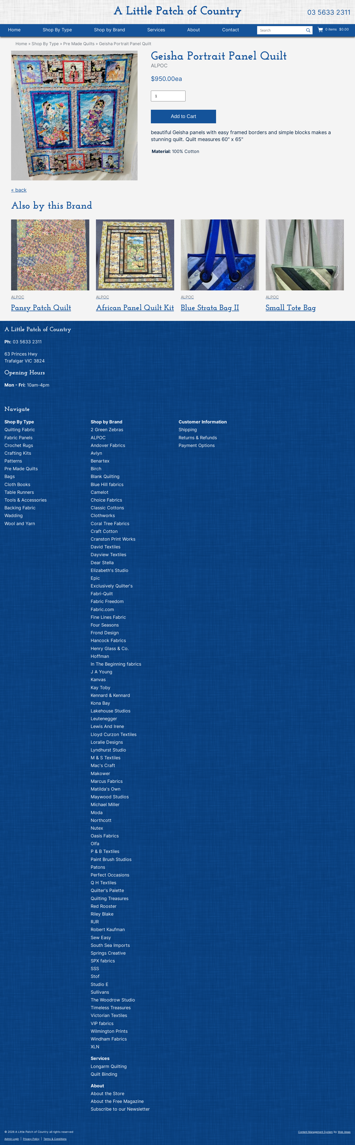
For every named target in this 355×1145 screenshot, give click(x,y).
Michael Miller (105, 804)
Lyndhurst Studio (108, 750)
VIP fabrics (102, 1023)
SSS (95, 968)
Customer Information (203, 422)
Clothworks (103, 515)
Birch (96, 468)
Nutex (97, 828)
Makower (100, 773)
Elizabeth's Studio (109, 570)
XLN (95, 1046)
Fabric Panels (18, 437)
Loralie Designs (107, 742)
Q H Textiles (103, 882)
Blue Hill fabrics (107, 484)
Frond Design (105, 632)
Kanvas (98, 679)
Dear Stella (102, 562)
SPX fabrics (103, 960)
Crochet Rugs (18, 445)
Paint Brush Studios (111, 859)
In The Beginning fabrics (116, 664)
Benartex (100, 461)
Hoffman (100, 656)
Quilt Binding (104, 1074)
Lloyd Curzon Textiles (113, 734)
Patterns (13, 461)
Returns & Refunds (198, 437)
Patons (98, 867)
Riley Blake (102, 914)
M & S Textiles (105, 757)
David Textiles (105, 547)
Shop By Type (57, 29)
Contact (230, 29)
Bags (9, 476)
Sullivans (100, 992)
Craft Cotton (104, 531)
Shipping (188, 429)
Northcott (101, 820)
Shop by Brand (109, 29)
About (193, 29)
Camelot (99, 492)
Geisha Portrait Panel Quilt (125, 43)
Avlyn (96, 453)
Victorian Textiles (109, 1015)
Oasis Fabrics (105, 836)
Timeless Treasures (111, 1007)
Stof (95, 976)
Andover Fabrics (108, 445)
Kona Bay (100, 703)
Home (14, 29)
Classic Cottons (107, 507)
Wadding (13, 515)
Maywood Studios (110, 796)
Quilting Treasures (109, 898)
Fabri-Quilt (102, 593)
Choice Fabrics (106, 500)
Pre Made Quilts (79, 43)
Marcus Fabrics (107, 781)
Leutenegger (104, 718)
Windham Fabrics (109, 1039)
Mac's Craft (103, 765)
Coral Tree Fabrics (110, 523)
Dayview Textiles (108, 554)
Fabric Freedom (107, 601)
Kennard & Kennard (110, 695)
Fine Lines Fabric (108, 617)
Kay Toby (100, 687)
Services (156, 29)
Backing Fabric (20, 507)
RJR (95, 921)
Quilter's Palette (107, 890)
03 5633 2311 (329, 12)
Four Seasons (105, 625)
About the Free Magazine (117, 1101)
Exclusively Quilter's (112, 586)
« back (19, 190)
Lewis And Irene (107, 726)
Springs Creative (108, 953)
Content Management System (315, 1131)
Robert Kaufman (108, 929)
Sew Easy (101, 937)
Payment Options (197, 445)
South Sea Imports (110, 945)
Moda (97, 812)
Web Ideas (344, 1131)
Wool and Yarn (19, 523)
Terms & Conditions (55, 1138)
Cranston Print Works (113, 539)
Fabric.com (102, 609)
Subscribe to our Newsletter (120, 1109)
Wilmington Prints (109, 1031)
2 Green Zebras (107, 429)
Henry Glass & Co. (110, 648)
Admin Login (11, 1138)
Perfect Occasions (110, 875)
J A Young (101, 671)
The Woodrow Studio (113, 1000)
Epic (95, 578)
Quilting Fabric (19, 429)
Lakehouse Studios (110, 711)
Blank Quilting (105, 476)
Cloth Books (17, 484)
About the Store (107, 1093)
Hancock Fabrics (108, 640)
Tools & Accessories (25, 500)
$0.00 (343, 29)
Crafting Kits (17, 453)
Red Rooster (103, 906)
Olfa (95, 843)
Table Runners (19, 492)
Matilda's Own (105, 789)
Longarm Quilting (109, 1066)
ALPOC (98, 437)
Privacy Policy (31, 1138)
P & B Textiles (105, 851)
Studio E (99, 984)
